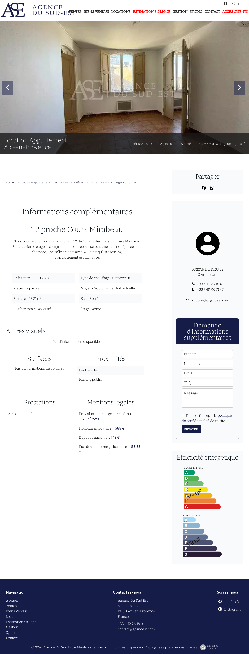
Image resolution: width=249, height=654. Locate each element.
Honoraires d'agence (124, 647)
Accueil (10, 182)
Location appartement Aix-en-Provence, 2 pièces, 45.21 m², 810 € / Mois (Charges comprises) (79, 182)
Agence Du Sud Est (133, 600)
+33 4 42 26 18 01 (210, 284)
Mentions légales (90, 647)
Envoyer (191, 429)
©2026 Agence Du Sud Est (52, 647)
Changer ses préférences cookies (171, 647)
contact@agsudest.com (136, 629)
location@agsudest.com (210, 300)
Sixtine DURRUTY (207, 269)
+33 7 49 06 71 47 (210, 289)
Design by (208, 647)
